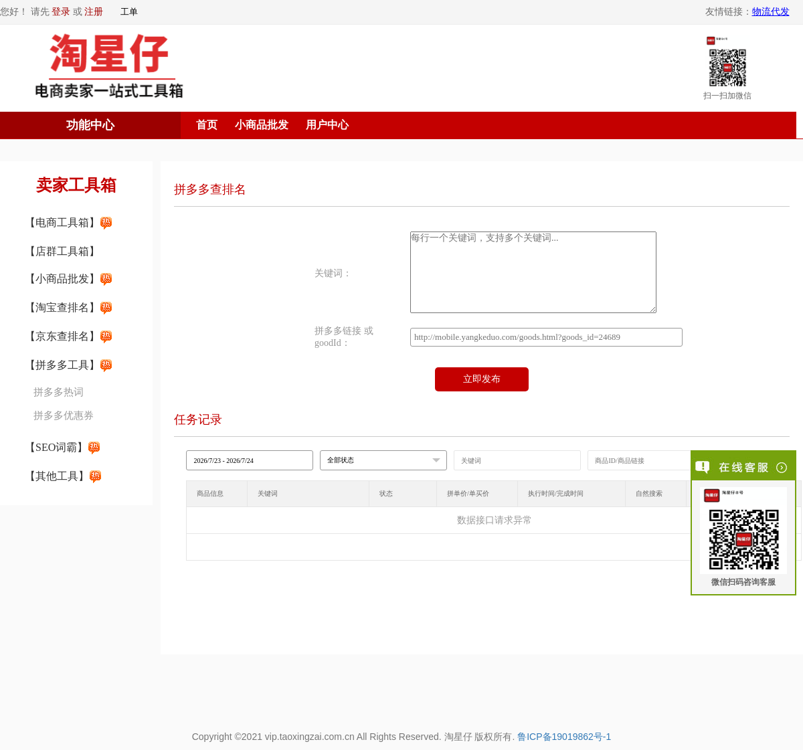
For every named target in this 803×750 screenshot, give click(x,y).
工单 (129, 12)
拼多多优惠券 (63, 415)
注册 (93, 12)
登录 (61, 12)
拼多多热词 (58, 392)
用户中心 (327, 124)
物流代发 (771, 12)
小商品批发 (261, 124)
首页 (206, 124)
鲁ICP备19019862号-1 (564, 736)
